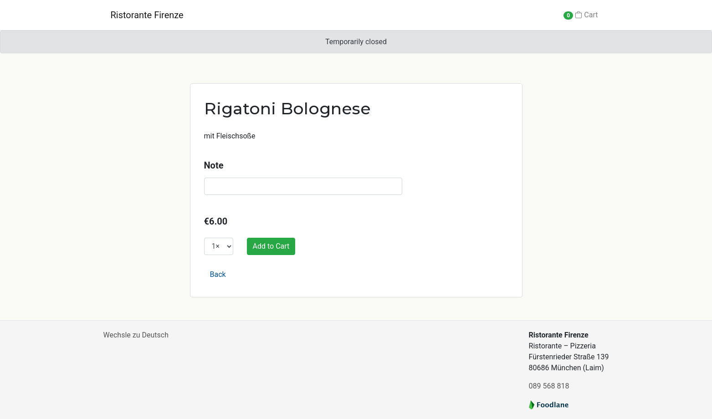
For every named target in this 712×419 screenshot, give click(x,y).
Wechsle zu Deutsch (136, 335)
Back (218, 274)
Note (214, 165)
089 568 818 (549, 386)
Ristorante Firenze (147, 15)
